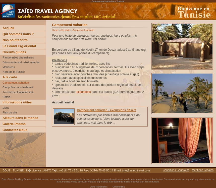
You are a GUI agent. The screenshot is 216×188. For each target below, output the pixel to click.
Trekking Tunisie (23, 179)
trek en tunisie (152, 181)
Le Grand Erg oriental (19, 46)
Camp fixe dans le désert (18, 87)
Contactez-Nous (15, 130)
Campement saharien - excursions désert (106, 110)
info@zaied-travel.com (136, 170)
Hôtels (6, 96)
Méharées (9, 67)
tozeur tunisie (63, 181)
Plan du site (10, 112)
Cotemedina (119, 186)
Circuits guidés (14, 52)
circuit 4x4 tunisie (154, 179)
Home (55, 30)
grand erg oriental (99, 181)
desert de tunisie (122, 181)
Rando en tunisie (172, 179)
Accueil (8, 28)
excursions (83, 92)
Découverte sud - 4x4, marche (21, 62)
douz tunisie (205, 179)
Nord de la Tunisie (14, 71)
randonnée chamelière (61, 179)
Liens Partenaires (98, 186)
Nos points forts (15, 40)
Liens (6, 107)
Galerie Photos (14, 124)
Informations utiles (17, 102)
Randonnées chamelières (18, 57)
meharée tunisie (81, 179)
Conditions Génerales (176, 169)
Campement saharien (16, 82)
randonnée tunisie (133, 179)
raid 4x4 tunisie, (41, 179)
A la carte (10, 77)
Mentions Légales (202, 169)
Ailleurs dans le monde (20, 118)
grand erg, (193, 179)
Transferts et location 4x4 (18, 92)
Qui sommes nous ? (18, 34)
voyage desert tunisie (112, 179)
